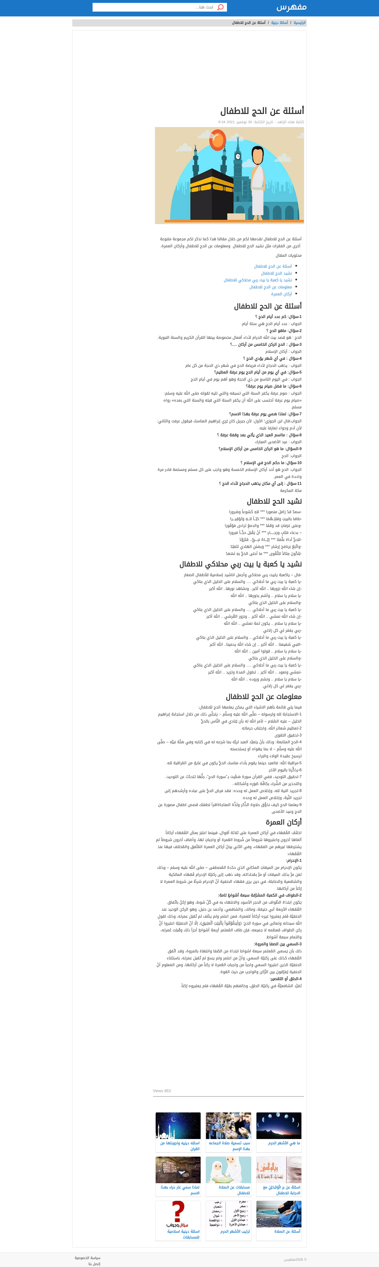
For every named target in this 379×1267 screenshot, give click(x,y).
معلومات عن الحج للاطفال (270, 287)
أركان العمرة (281, 294)
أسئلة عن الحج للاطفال (273, 266)
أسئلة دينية (279, 23)
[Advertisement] (228, 69)
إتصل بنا (94, 1264)
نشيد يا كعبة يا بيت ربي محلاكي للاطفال (258, 280)
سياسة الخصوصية (87, 1258)
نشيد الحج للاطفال (276, 273)
